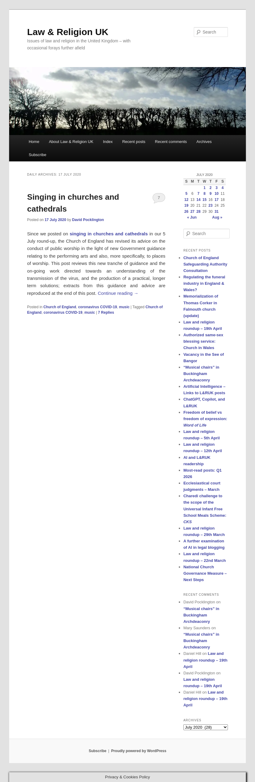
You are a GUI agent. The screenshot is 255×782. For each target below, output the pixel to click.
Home (34, 141)
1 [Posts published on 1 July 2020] (205, 188)
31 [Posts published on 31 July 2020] (216, 211)
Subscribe (37, 154)
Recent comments (171, 141)
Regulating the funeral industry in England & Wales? (204, 283)
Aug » (217, 217)
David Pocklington (88, 220)
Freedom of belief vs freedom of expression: (205, 418)
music (124, 307)
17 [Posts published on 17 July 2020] (216, 200)
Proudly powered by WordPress (138, 751)
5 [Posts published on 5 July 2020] (186, 193)
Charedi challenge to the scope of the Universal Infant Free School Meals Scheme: (204, 509)
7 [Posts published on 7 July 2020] (198, 193)
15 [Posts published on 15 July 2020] (205, 200)
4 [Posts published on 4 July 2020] (222, 188)
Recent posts (133, 141)
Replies (106, 312)
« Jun (192, 217)
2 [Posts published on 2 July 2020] (211, 188)
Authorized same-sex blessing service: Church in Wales (203, 341)
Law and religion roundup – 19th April (205, 660)
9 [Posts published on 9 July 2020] (211, 193)
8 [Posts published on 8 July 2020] (205, 193)
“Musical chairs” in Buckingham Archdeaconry (201, 373)
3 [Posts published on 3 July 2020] (217, 188)
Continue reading (118, 293)
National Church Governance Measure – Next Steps (205, 573)
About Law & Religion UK (71, 141)
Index (108, 141)
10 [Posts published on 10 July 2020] (216, 193)
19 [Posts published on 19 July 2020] (186, 205)
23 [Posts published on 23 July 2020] (210, 205)
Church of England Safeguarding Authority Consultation (205, 264)
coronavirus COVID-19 (97, 307)
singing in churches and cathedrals (109, 233)
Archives (204, 141)
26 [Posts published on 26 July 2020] (186, 211)
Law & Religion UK (67, 32)
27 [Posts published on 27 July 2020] (192, 211)
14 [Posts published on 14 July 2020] (198, 200)
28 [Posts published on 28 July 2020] (198, 211)
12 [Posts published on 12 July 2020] (186, 200)
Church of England (59, 307)
